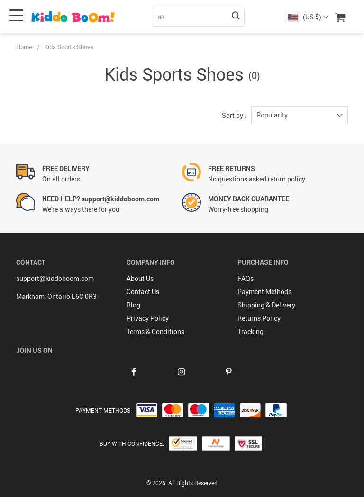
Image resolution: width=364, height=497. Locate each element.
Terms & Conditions (155, 331)
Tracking (250, 331)
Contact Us (143, 291)
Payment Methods (264, 291)
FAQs (245, 278)
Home (24, 47)
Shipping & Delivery (266, 304)
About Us (140, 278)
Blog (133, 304)
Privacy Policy (148, 318)
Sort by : (234, 115)
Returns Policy (259, 318)
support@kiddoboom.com (55, 278)
